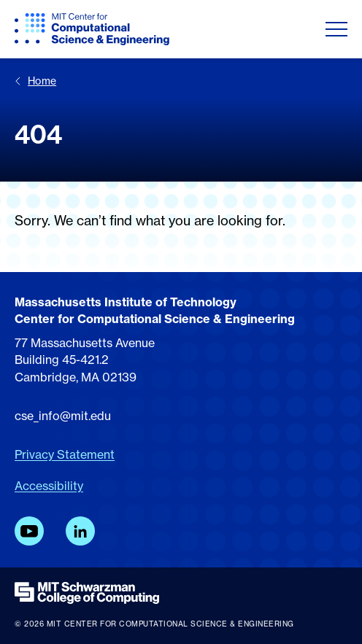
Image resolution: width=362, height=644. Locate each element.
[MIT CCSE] (92, 29)
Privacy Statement (65, 454)
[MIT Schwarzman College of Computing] (181, 593)
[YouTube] (29, 531)
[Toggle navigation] (336, 29)
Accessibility (49, 485)
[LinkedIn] (80, 531)
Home (35, 80)
